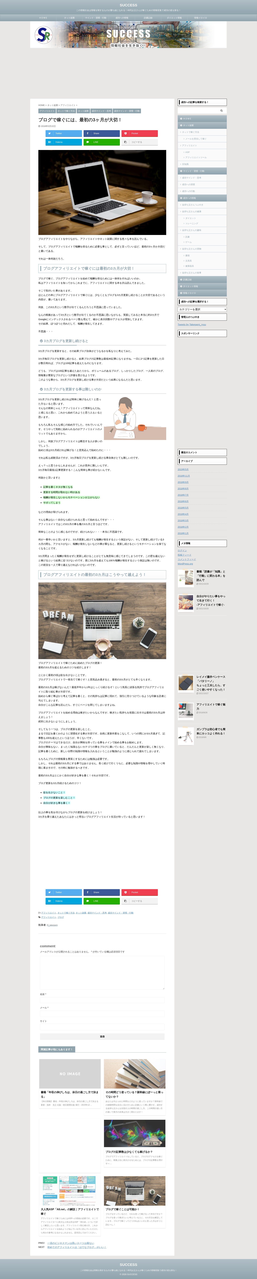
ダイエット (190, 218)
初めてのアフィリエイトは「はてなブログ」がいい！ (76, 1247)
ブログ (61, 917)
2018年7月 (183, 495)
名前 (43, 994)
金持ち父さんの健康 (191, 211)
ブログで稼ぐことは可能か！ (123, 1209)
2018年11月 (184, 476)
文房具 (188, 261)
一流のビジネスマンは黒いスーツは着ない (70, 1243)
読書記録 (148, 18)
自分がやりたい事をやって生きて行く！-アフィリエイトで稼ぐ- (211, 600)
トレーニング (191, 223)
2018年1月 (183, 533)
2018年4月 (183, 514)
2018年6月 (183, 501)
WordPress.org (185, 563)
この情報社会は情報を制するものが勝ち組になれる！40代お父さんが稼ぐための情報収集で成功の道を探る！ (128, 1270)
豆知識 (185, 164)
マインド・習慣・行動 (95, 18)
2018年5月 (183, 507)
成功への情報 (122, 18)
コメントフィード (187, 559)
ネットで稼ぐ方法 (66, 913)
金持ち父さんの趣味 (191, 230)
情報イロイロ (200, 18)
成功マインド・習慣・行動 (120, 913)
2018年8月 (183, 488)
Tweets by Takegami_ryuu (192, 324)
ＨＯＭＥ (43, 18)
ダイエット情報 (174, 18)
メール (44, 1007)
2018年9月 (183, 482)
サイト (43, 1021)
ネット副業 (69, 18)
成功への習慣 (188, 184)
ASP (187, 152)
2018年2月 (183, 527)
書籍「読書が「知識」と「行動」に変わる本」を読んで (211, 575)
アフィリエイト (48, 913)
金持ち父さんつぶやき (192, 205)
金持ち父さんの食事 (191, 272)
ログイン (182, 550)
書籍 (187, 255)
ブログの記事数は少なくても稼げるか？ (129, 1151)
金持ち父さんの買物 (191, 249)
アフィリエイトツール (196, 157)
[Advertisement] (128, 72)
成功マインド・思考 (97, 913)
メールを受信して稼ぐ (196, 139)
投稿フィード (184, 555)
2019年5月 (183, 469)
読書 (187, 237)
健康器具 (189, 266)
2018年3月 (183, 520)
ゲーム (188, 242)
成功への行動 (188, 191)
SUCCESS (128, 5)
